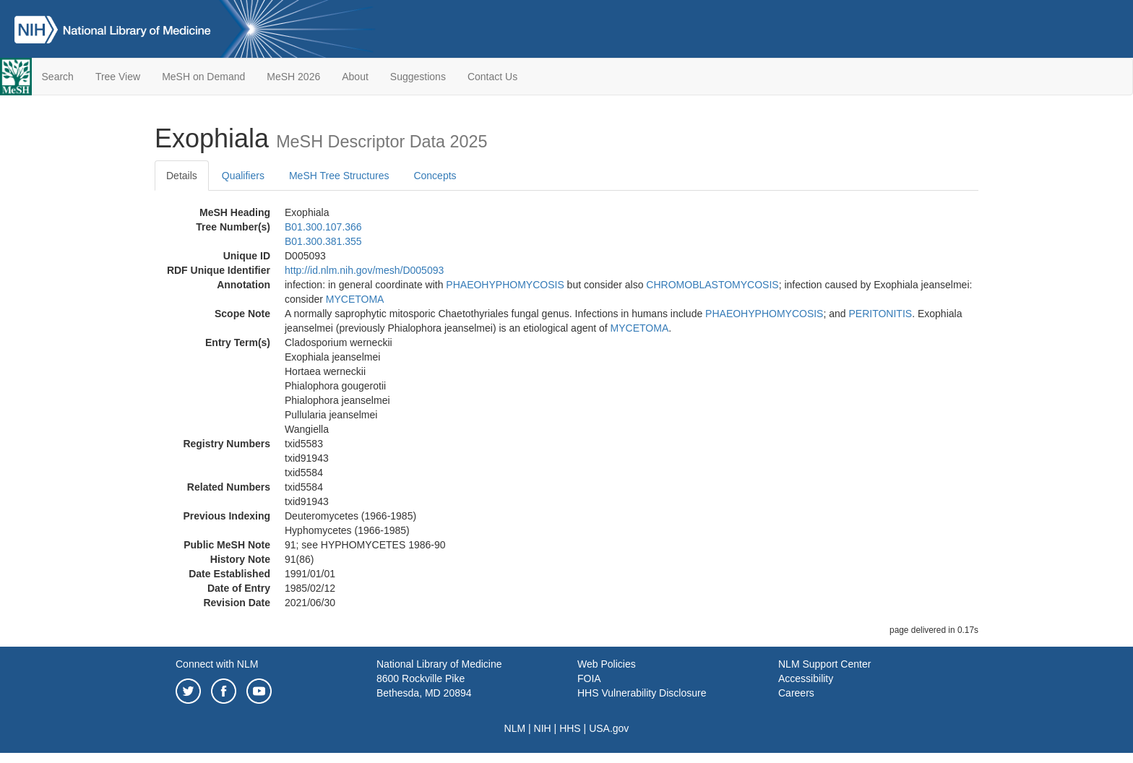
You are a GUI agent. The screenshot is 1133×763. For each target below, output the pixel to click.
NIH (542, 728)
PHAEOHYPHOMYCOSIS (505, 284)
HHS (570, 728)
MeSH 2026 (293, 76)
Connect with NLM (217, 664)
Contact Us (492, 76)
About (355, 76)
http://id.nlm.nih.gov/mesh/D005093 (364, 270)
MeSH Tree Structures (339, 175)
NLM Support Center (824, 664)
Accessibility (805, 678)
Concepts (434, 175)
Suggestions (418, 76)
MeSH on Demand (203, 76)
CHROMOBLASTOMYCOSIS (712, 284)
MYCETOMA (355, 299)
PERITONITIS (881, 313)
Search (58, 76)
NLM (515, 728)
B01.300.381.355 (323, 241)
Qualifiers (243, 175)
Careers (796, 693)
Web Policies (606, 664)
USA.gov (609, 728)
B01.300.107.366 (323, 227)
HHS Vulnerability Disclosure (641, 693)
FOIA (589, 678)
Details (181, 175)
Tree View (117, 76)
